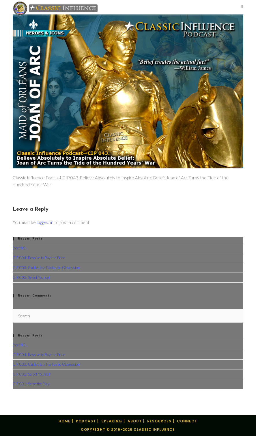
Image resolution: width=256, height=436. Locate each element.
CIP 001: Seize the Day (31, 384)
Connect (187, 421)
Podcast (86, 421)
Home (64, 421)
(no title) (19, 248)
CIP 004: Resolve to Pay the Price (39, 257)
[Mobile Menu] (242, 7)
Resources (159, 421)
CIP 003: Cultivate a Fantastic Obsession (46, 267)
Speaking (111, 421)
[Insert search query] (128, 316)
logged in (45, 222)
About (135, 421)
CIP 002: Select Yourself (32, 277)
